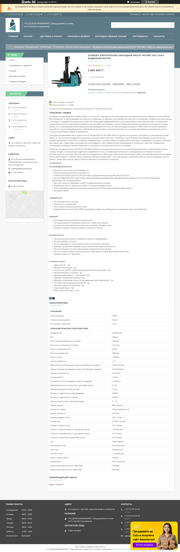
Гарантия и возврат (79, 36)
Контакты (158, 36)
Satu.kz (102, 547)
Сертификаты (140, 36)
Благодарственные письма (111, 36)
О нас (12, 60)
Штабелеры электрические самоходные (72, 47)
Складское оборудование (26, 47)
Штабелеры (45, 47)
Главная (13, 36)
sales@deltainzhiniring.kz (21, 169)
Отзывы (13, 71)
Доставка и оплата (51, 36)
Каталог (28, 36)
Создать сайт (42, 2)
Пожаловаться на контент (123, 549)
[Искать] (171, 25)
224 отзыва (135, 2)
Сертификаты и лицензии (20, 65)
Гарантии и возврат (18, 81)
